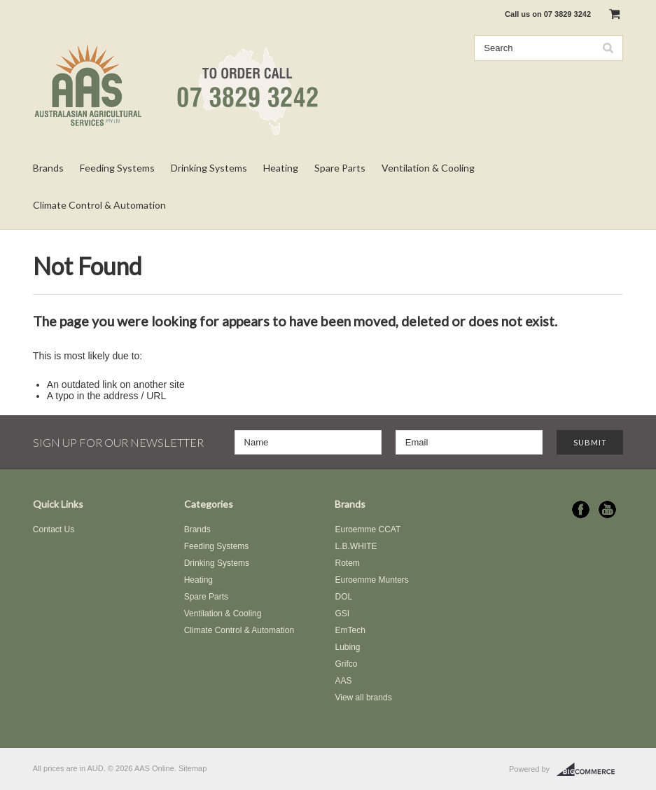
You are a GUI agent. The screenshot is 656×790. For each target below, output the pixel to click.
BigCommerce (590, 769)
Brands (48, 168)
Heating (280, 168)
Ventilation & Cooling (428, 168)
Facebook (580, 509)
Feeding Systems (117, 168)
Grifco (346, 664)
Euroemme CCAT (367, 529)
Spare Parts (339, 168)
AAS (343, 681)
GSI (342, 613)
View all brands (363, 697)
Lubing (347, 647)
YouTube (607, 509)
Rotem (347, 563)
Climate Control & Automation (99, 205)
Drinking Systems (209, 168)
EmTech (350, 630)
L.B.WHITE (356, 546)
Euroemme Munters (371, 580)
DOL (343, 597)
